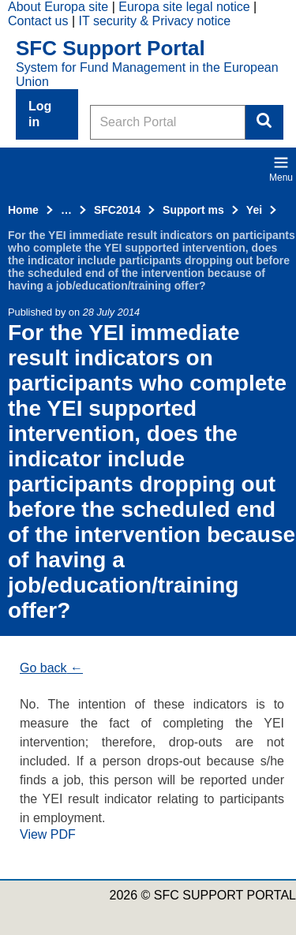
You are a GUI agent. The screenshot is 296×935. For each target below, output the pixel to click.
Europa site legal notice (183, 6)
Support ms (193, 210)
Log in (39, 114)
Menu (281, 169)
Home (23, 210)
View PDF (48, 834)
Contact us (38, 21)
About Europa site (58, 6)
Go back (43, 668)
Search (264, 122)
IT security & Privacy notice (155, 21)
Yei (254, 210)
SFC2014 (117, 210)
